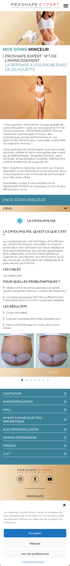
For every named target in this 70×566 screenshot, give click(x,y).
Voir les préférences (35, 554)
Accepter (35, 533)
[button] (64, 505)
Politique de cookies (33, 561)
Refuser (35, 543)
